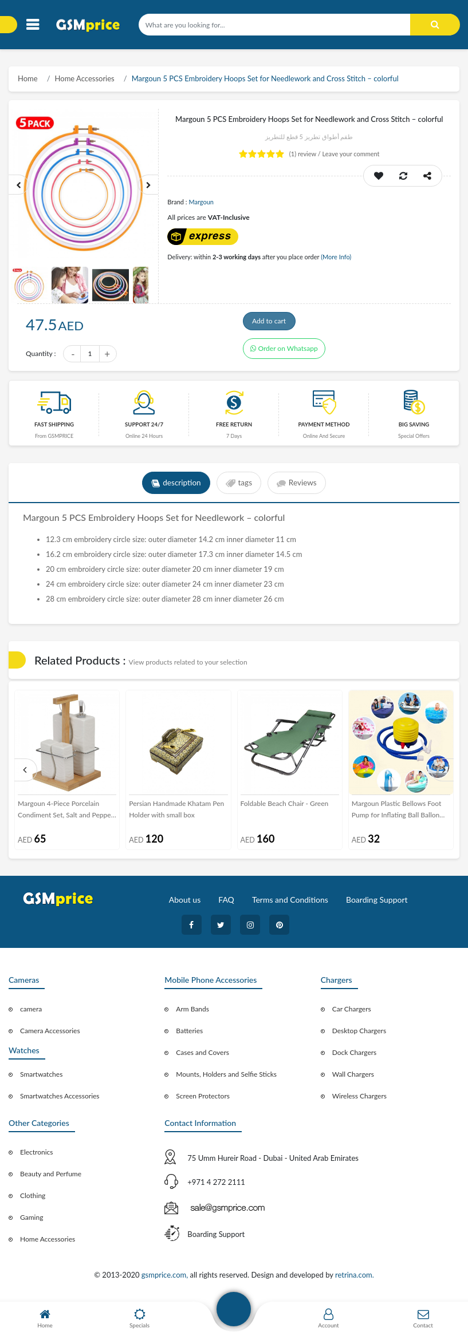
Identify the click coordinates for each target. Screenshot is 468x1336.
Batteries (189, 1034)
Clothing (32, 1199)
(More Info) (336, 256)
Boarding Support (377, 903)
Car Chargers (351, 1012)
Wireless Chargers (359, 1099)
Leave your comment (350, 153)
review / (306, 153)
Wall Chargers (353, 1077)
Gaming (31, 1220)
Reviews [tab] (298, 486)
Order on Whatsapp (284, 355)
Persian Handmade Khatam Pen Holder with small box (176, 813)
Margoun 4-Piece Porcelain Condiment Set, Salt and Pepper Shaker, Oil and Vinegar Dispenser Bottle (65, 813)
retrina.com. (354, 1278)
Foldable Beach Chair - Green (285, 807)
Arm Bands (192, 1012)
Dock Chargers (354, 1056)
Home (28, 78)
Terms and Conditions (290, 903)
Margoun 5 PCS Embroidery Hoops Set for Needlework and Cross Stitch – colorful (265, 78)
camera (31, 1012)
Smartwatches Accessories (60, 1099)
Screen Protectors (203, 1099)
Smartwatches (41, 1077)
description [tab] (174, 486)
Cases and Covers (202, 1056)
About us (185, 903)
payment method (323, 428)
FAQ (226, 903)
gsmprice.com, (165, 1278)
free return (234, 428)
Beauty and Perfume (50, 1177)
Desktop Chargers (359, 1034)
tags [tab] (238, 486)
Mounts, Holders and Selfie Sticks (226, 1077)
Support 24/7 (144, 428)
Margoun (201, 201)
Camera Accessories (50, 1034)
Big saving (414, 428)
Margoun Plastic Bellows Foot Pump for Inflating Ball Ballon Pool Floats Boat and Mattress (397, 813)
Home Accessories (85, 78)
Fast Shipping (54, 428)
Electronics (36, 1155)
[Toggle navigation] (32, 25)
